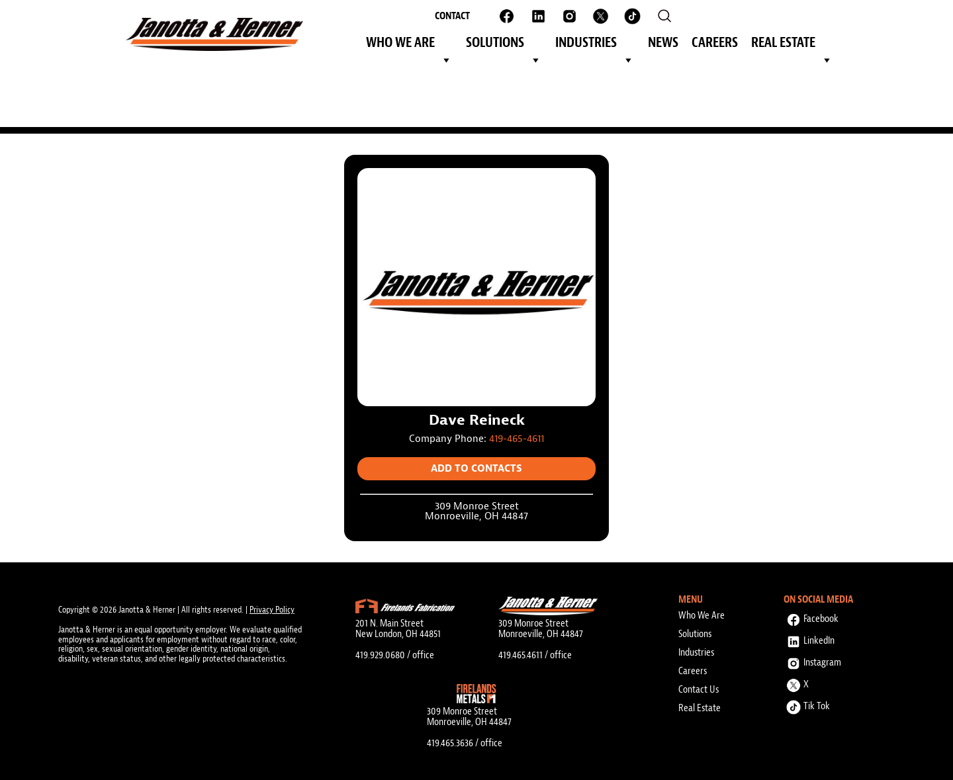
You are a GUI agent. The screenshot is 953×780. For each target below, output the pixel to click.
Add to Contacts (476, 468)
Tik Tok (807, 704)
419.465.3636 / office (464, 743)
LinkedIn (809, 639)
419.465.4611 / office (535, 655)
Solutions (504, 45)
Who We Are (409, 45)
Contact (452, 15)
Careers (715, 42)
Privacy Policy (272, 609)
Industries (595, 45)
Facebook (811, 617)
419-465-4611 (516, 439)
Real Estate (792, 45)
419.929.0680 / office (394, 655)
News (663, 42)
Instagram (812, 661)
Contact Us (698, 689)
